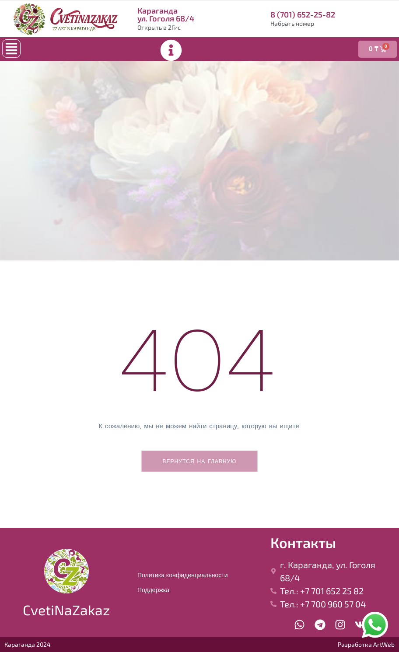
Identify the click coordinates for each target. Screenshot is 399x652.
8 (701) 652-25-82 (302, 14)
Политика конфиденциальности (182, 575)
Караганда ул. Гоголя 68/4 (165, 14)
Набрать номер (292, 23)
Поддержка (153, 589)
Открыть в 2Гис (159, 27)
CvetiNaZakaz (66, 609)
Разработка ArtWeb (366, 644)
